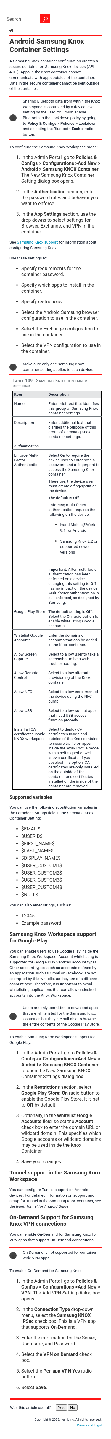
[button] (45, 19)
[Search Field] (27, 19)
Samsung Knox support (37, 242)
